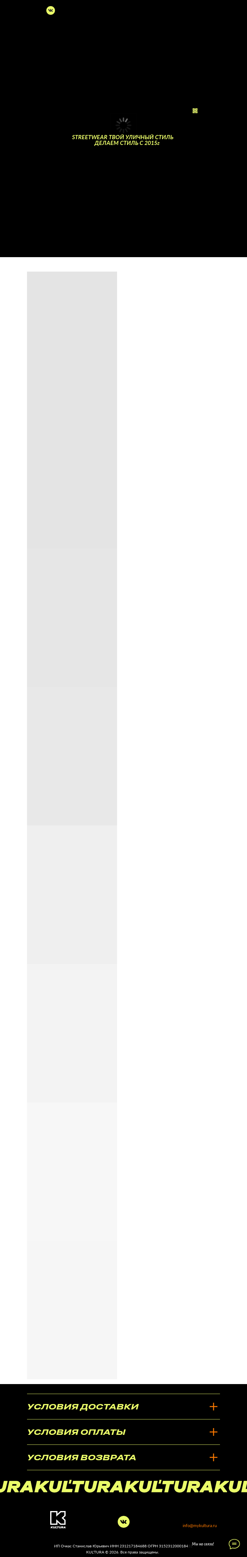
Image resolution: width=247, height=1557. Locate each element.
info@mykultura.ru (200, 1525)
